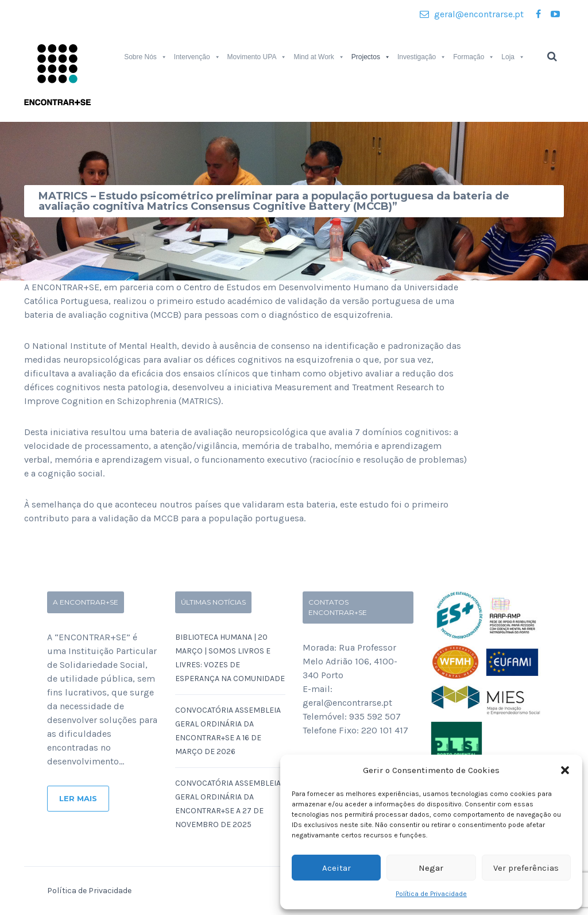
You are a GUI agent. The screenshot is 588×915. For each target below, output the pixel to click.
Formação (473, 56)
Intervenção (197, 56)
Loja (513, 56)
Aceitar (336, 868)
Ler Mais (78, 798)
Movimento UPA (257, 56)
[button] (565, 770)
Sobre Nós (145, 56)
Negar (431, 868)
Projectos (370, 56)
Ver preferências (526, 868)
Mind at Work (318, 56)
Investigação (421, 56)
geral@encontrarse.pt (472, 14)
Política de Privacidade (431, 894)
